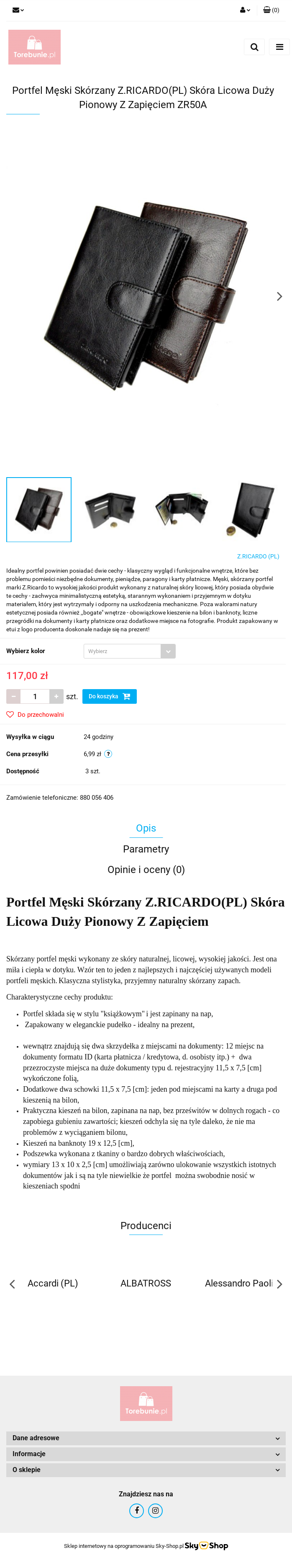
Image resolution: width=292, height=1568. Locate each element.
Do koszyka (110, 696)
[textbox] (122, 651)
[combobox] (130, 651)
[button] (271, 10)
